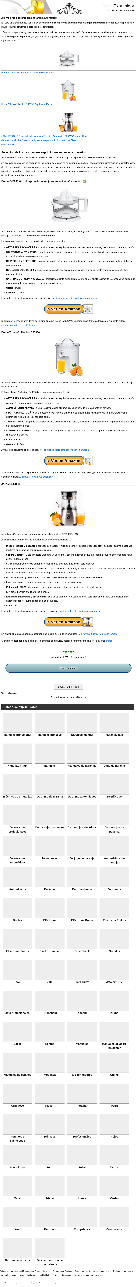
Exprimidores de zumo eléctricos (18, 325)
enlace (109, 641)
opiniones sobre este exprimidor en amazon (74, 298)
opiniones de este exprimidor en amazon (79, 611)
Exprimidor (123, 5)
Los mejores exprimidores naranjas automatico (29, 17)
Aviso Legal (54, 1283)
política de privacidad (40, 1283)
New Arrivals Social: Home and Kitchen (98, 634)
